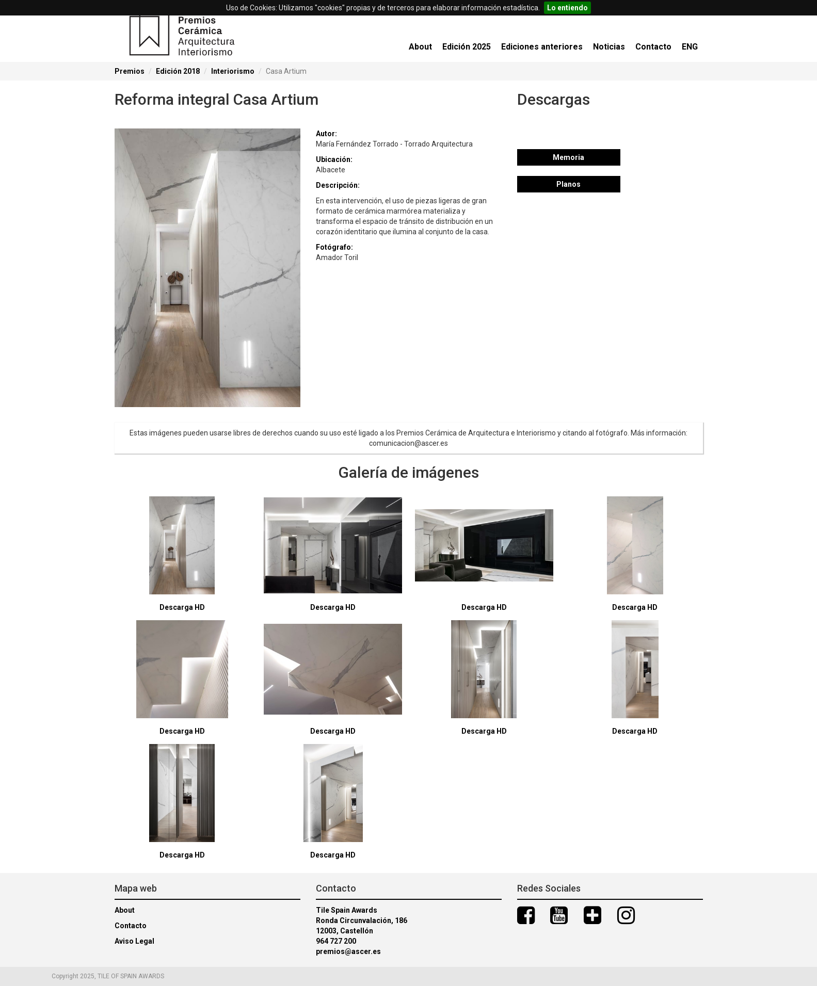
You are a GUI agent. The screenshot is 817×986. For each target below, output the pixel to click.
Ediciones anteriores (542, 47)
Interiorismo (232, 71)
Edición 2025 (466, 47)
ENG (690, 47)
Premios (130, 71)
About (420, 47)
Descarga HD (182, 607)
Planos (568, 184)
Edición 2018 (178, 71)
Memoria (568, 157)
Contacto (653, 47)
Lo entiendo (567, 8)
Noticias (609, 47)
